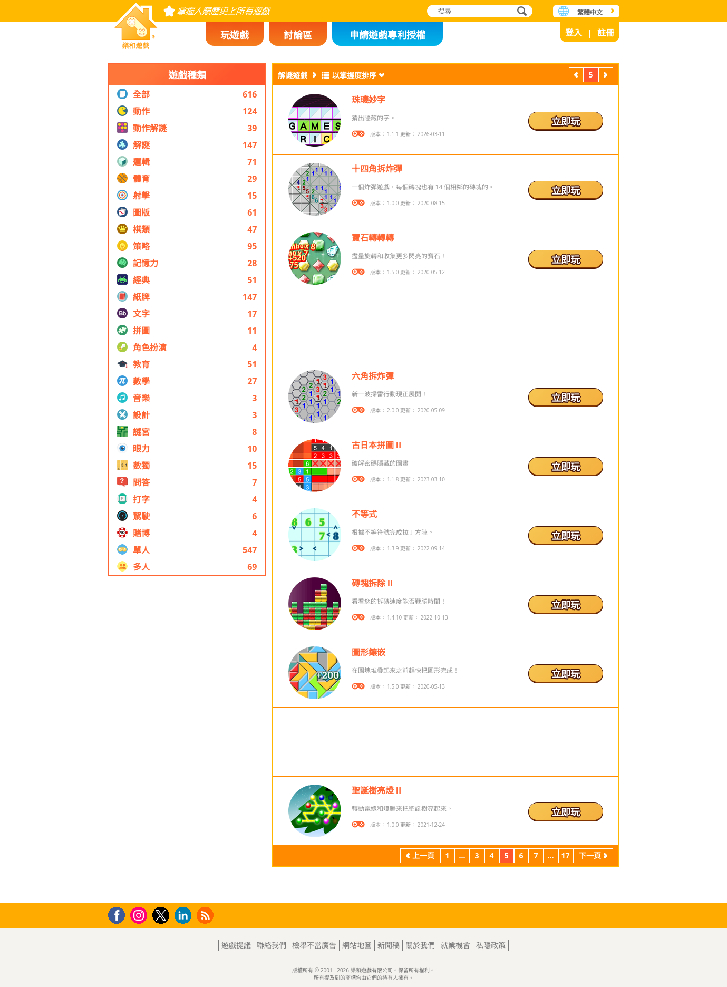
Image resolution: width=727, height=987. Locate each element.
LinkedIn (184, 915)
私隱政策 (491, 945)
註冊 (605, 32)
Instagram (140, 914)
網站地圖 (357, 945)
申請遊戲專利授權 (387, 34)
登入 (573, 32)
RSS (206, 915)
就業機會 (455, 945)
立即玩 (565, 121)
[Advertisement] (187, 739)
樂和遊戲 (136, 22)
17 (565, 855)
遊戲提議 (236, 945)
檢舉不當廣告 (314, 945)
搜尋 (520, 11)
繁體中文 (590, 12)
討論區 (298, 34)
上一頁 (576, 76)
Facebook (119, 913)
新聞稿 (388, 945)
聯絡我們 (271, 945)
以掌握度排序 (354, 75)
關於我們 (420, 945)
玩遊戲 (234, 34)
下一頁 (605, 76)
